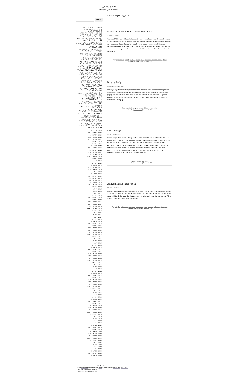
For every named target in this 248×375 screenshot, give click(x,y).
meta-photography (91, 79)
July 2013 (97, 238)
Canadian (97, 38)
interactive (96, 69)
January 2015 (96, 200)
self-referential (93, 116)
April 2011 (97, 297)
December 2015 (95, 180)
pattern (98, 92)
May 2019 (98, 161)
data (92, 50)
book (100, 37)
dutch (83, 54)
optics (84, 89)
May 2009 (98, 346)
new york (97, 85)
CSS (126, 367)
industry (127, 59)
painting (86, 90)
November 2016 (95, 169)
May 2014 (98, 217)
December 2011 (95, 279)
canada (88, 38)
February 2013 (95, 249)
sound (82, 120)
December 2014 (95, 202)
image (82, 68)
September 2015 (94, 184)
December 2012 (95, 254)
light (81, 75)
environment (139, 207)
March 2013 (96, 247)
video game (164, 207)
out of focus (95, 89)
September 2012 (94, 260)
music (83, 83)
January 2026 (96, 135)
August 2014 (96, 210)
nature (138, 59)
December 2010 (95, 305)
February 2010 (95, 327)
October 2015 (95, 182)
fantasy (85, 57)
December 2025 (95, 137)
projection (84, 104)
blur (94, 37)
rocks (84, 111)
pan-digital (96, 90)
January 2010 (96, 329)
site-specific (88, 119)
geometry (85, 61)
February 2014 (95, 223)
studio (99, 122)
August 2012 (96, 262)
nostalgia (90, 86)
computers (132, 207)
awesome (98, 34)
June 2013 (97, 241)
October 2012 (95, 258)
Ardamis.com (116, 367)
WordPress (94, 369)
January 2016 (96, 178)
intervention (95, 71)
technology (157, 207)
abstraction (96, 27)
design (99, 50)
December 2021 (95, 152)
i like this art (107, 7)
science (82, 113)
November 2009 (95, 333)
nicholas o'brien (148, 108)
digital (90, 52)
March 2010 (96, 325)
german (94, 61)
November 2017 (95, 167)
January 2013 (96, 251)
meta (83, 79)
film (92, 57)
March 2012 (96, 273)
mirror (84, 81)
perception (82, 93)
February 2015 (95, 197)
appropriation (95, 31)
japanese (90, 72)
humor (90, 66)
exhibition (97, 56)
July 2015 (97, 189)
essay (134, 108)
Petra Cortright (114, 130)
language (97, 73)
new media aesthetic (92, 85)
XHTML (123, 367)
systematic (96, 124)
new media (140, 108)
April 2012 (97, 271)
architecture (86, 33)
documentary (86, 53)
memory (98, 77)
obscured (85, 88)
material (87, 76)
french (98, 59)
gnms (91, 62)
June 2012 (97, 266)
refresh (92, 107)
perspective (89, 94)
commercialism (95, 43)
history (82, 66)
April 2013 (97, 245)
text (92, 125)
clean (99, 39)
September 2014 (94, 208)
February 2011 (95, 301)
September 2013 (94, 234)
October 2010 (95, 310)
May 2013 (98, 243)
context (98, 49)
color (99, 42)
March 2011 (96, 299)
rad (161, 59)
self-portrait (89, 115)
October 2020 (95, 154)
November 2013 (95, 230)
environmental (95, 54)
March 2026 (96, 130)
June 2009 (97, 344)
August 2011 (96, 288)
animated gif (96, 30)
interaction (83, 69)
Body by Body (114, 82)
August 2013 (96, 236)
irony (82, 72)
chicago (92, 39)
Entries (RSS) (81, 371)
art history (87, 34)
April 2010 (97, 323)
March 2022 (96, 146)
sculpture (95, 113)
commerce (121, 59)
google (98, 62)
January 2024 (96, 141)
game (145, 207)
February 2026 (95, 133)
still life (97, 120)
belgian (84, 35)
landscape (86, 73)
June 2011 (97, 292)
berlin (92, 35)
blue (119, 207)
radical (98, 105)
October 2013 (95, 232)
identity (98, 66)
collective (89, 42)
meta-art (132, 59)
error (88, 56)
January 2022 (96, 150)
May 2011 (98, 295)
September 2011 (94, 286)
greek (92, 63)
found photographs (91, 59)
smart (99, 119)
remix (99, 107)
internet (139, 161)
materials (97, 76)
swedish (98, 123)
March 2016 (96, 174)
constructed (95, 48)
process (98, 102)
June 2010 (97, 318)
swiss (87, 124)
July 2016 (97, 171)
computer (85, 45)
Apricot (100, 367)
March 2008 (96, 355)
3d (88, 27)
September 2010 (94, 312)
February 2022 (95, 148)
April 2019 (97, 163)
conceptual (95, 46)
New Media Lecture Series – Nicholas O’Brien (129, 31)
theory (165, 59)
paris (90, 92)
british (80, 38)
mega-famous (87, 77)
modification (95, 81)
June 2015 (97, 191)
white (94, 127)
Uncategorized (138, 61)
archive (98, 33)
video (87, 127)
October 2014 (95, 206)
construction (86, 49)
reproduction (86, 110)
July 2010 (97, 316)
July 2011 (97, 290)
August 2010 (96, 314)
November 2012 (95, 256)
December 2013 (95, 228)
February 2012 (95, 275)
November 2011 (95, 282)
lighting (90, 75)
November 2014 (95, 204)
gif (100, 61)
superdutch (87, 123)
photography (92, 99)
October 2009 (95, 336)
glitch (84, 62)
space (89, 120)
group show (86, 65)
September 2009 (94, 338)
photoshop (86, 101)
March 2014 (96, 221)
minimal (98, 80)
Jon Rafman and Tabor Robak (121, 183)
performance (95, 93)
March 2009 (96, 351)
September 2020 (94, 156)
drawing (98, 53)
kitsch (99, 72)
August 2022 (96, 143)
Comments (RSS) (91, 371)
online (155, 108)
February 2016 (95, 176)
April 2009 (97, 349)
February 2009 (95, 353)
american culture (93, 29)
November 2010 (95, 308)
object (99, 86)
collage (98, 41)
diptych (98, 52)
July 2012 (97, 264)
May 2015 (98, 193)
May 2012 (98, 269)
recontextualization (91, 106)
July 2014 (97, 212)
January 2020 (96, 158)
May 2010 (98, 320)
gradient (83, 63)
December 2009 (95, 331)
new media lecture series (152, 59)
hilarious (97, 65)
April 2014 (97, 219)
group (99, 63)
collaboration (124, 207)
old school (96, 88)
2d (84, 27)
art (117, 59)
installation (94, 68)
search (98, 20)
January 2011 (96, 303)
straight (90, 122)
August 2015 (96, 187)
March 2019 (96, 165)
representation (94, 109)
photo (99, 94)
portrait (88, 102)
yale (100, 127)
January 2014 (96, 225)
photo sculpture (93, 96)
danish (85, 50)
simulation (97, 118)
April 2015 (97, 195)
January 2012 (96, 277)
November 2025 (95, 139)
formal (98, 57)
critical (130, 108)
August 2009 (96, 340)
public (94, 104)
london (98, 75)
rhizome (98, 110)
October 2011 (95, 284)
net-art (142, 59)
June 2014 (97, 215)
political (97, 101)
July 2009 (97, 342)
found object (88, 58)
